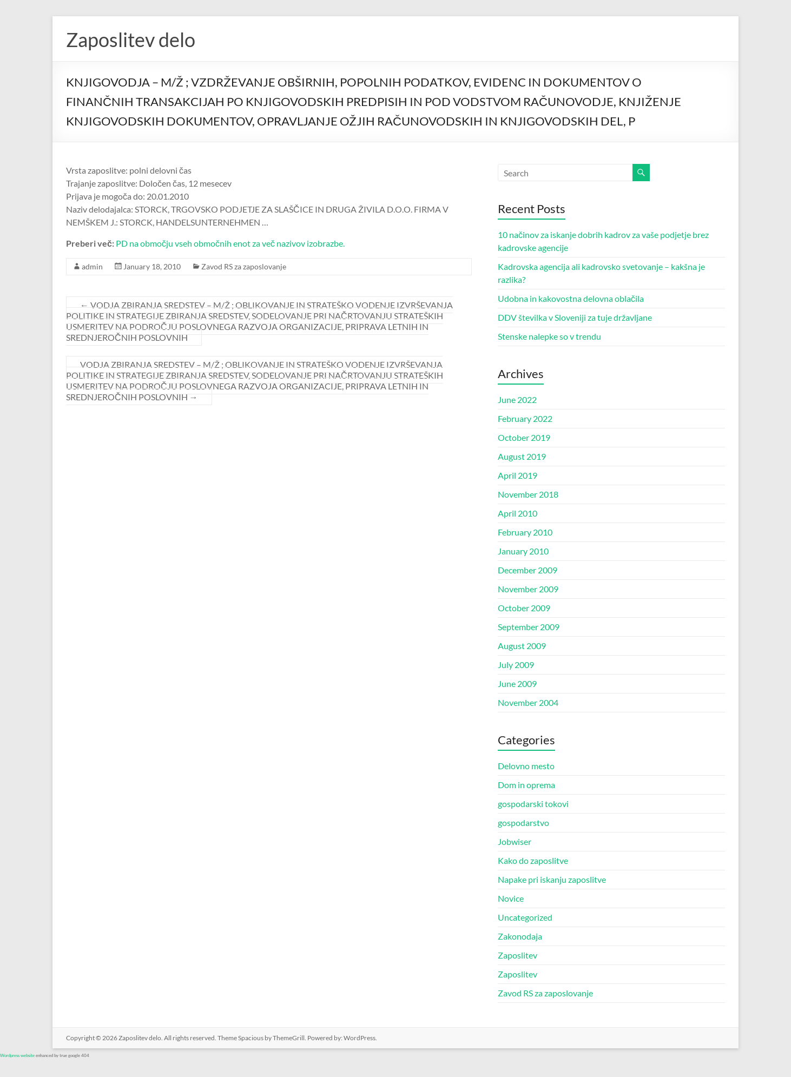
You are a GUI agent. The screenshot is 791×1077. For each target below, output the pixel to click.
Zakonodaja (520, 936)
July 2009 (516, 664)
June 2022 (517, 399)
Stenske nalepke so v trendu (549, 336)
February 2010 (525, 532)
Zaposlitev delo (130, 39)
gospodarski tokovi (533, 803)
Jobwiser (514, 841)
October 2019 (524, 437)
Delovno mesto (526, 766)
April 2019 (517, 475)
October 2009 (524, 608)
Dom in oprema (526, 784)
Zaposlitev (517, 955)
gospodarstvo (523, 822)
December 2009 (527, 570)
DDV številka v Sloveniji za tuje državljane (575, 317)
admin (92, 266)
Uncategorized (525, 917)
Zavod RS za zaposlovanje (243, 266)
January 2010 (523, 551)
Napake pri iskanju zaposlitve (552, 879)
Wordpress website (17, 1055)
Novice (511, 898)
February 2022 (525, 418)
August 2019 (522, 456)
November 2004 (528, 702)
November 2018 (528, 494)
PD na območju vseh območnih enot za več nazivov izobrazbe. (230, 243)
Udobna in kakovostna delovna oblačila (571, 298)
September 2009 (528, 627)
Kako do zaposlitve (533, 860)
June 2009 (517, 683)
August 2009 (522, 645)
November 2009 (528, 589)
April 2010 (517, 513)
